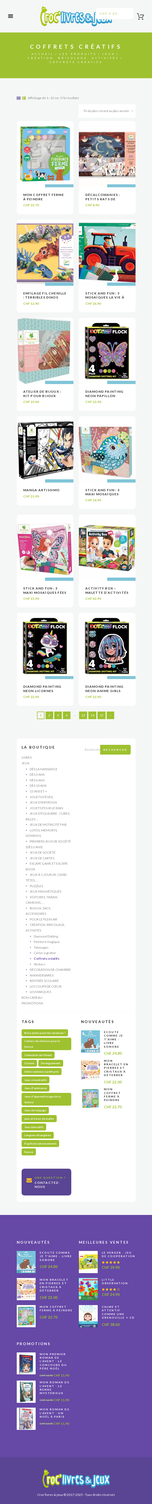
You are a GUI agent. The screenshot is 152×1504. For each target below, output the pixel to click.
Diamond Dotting (46, 936)
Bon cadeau (32, 997)
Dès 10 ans (38, 786)
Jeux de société (43, 852)
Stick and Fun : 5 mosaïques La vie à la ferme (105, 297)
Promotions (32, 1003)
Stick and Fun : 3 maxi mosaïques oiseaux (102, 494)
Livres (27, 757)
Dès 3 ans (37, 774)
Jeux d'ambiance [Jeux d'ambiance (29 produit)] (35, 1088)
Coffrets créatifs (46, 958)
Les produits (78, 53)
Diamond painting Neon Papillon (104, 393)
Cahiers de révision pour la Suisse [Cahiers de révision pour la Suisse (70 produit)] (42, 1043)
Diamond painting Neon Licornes (42, 688)
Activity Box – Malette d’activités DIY (107, 592)
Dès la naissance (44, 769)
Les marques (40, 992)
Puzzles (36, 886)
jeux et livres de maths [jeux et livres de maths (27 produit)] (39, 1118)
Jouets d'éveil (41, 797)
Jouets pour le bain (46, 808)
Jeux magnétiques (45, 891)
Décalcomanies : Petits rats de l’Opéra (102, 199)
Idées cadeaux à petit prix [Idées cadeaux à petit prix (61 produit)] (41, 1071)
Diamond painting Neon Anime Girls (104, 688)
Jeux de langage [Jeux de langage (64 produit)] (35, 1110)
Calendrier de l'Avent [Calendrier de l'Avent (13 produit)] (38, 1055)
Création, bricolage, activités (73, 58)
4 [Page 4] (66, 715)
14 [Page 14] (92, 715)
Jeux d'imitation (43, 802)
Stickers (39, 964)
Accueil (43, 53)
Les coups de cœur (46, 986)
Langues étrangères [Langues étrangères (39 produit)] (37, 1135)
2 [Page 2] (49, 715)
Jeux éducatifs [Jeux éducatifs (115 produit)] (33, 1127)
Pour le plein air (43, 919)
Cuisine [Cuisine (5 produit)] (29, 1063)
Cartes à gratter (45, 953)
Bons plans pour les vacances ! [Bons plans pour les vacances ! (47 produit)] (44, 1032)
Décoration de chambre (50, 970)
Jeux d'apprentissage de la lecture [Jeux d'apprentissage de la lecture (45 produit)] (42, 1099)
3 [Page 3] (58, 715)
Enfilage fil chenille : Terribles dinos (45, 295)
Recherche (115, 749)
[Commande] (107, 111)
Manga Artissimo (41, 490)
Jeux (108, 53)
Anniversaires (41, 975)
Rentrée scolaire (44, 981)
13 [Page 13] (83, 715)
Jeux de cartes (42, 858)
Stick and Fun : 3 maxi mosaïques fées (45, 590)
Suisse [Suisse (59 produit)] (28, 1152)
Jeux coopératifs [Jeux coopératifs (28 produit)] (35, 1080)
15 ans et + (38, 791)
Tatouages (41, 947)
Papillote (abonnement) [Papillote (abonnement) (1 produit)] (40, 1143)
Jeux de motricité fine (48, 825)
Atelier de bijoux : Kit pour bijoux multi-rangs (42, 395)
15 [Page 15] (101, 715)
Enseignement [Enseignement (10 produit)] (50, 1063)
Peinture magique (47, 942)
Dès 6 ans (37, 780)
